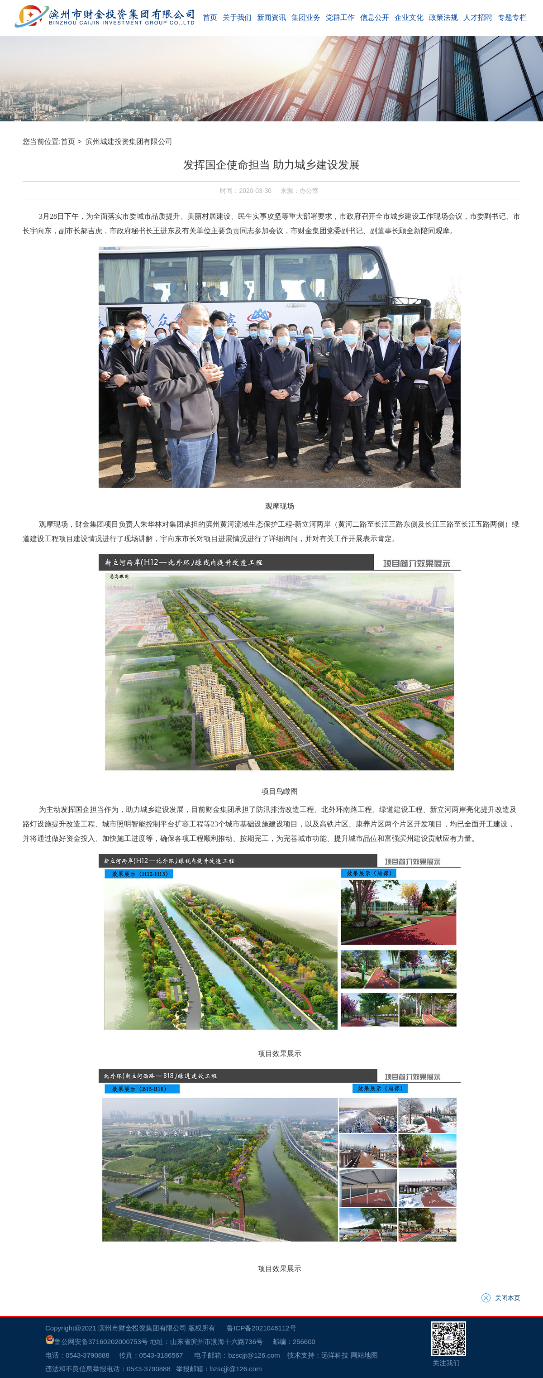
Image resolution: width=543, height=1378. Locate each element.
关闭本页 (526, 701)
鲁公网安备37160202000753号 (51, 740)
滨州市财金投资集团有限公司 (103, 731)
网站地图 (327, 750)
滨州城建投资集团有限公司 (110, 369)
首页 (49, 369)
